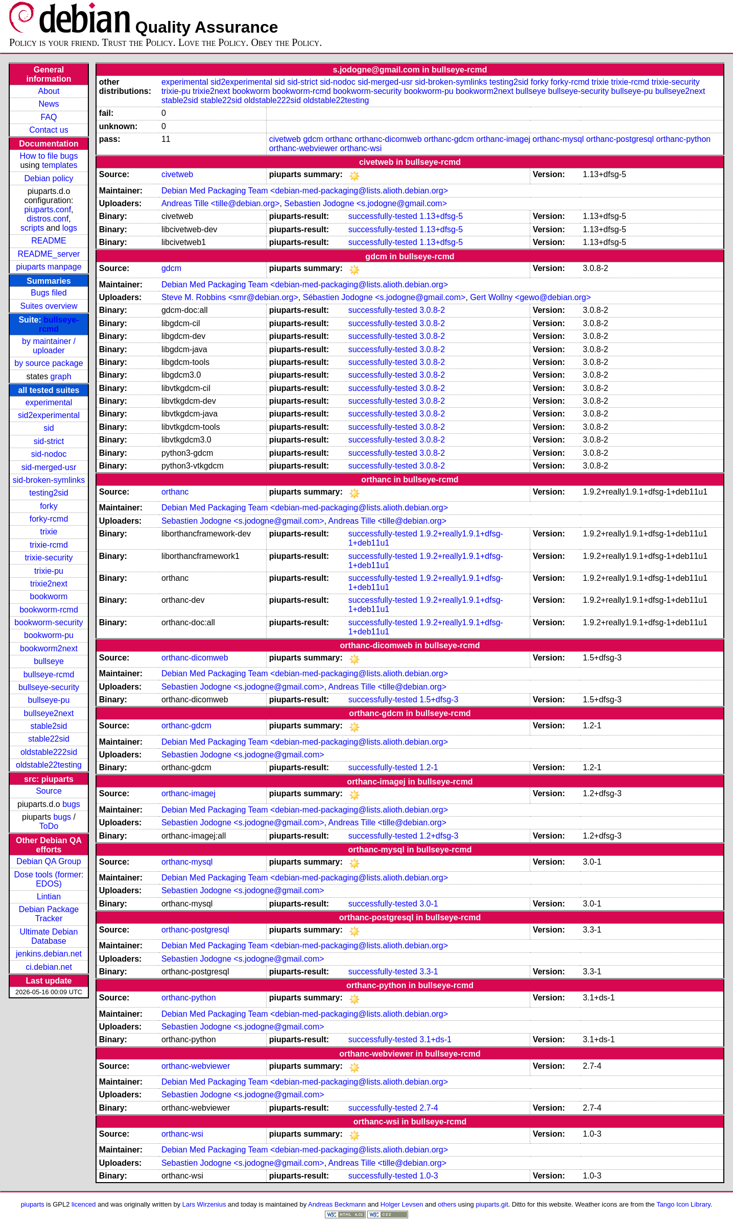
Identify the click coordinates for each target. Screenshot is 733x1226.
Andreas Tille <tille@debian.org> (220, 203)
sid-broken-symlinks (49, 480)
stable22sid (48, 738)
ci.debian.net (49, 967)
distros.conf (47, 218)
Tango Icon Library (683, 1204)
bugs (71, 804)
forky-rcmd (49, 518)
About (49, 91)
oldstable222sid (48, 752)
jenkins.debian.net (49, 953)
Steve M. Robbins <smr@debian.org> (229, 297)
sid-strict (49, 441)
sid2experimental (49, 415)
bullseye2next (49, 713)
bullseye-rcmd (49, 674)
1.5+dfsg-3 (438, 699)
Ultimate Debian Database (49, 936)
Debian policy (48, 178)
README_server (49, 254)
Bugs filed (48, 292)
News (48, 104)
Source (49, 791)
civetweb (285, 139)
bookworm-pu (49, 635)
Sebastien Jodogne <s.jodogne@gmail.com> (365, 203)
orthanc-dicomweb (388, 139)
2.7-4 (428, 1108)
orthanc (338, 139)
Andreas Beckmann (337, 1204)
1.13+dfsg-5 (441, 216)
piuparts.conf (47, 209)
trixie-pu (48, 571)
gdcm (313, 139)
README (48, 240)
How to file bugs (49, 156)
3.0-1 (428, 903)
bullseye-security (48, 687)
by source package (48, 363)
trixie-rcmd (49, 545)
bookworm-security (48, 622)
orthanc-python (683, 139)
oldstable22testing (49, 765)
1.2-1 (428, 767)
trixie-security (49, 557)
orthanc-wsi (361, 148)
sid (48, 428)
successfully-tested (382, 216)
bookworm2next (49, 648)
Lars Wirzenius (204, 1204)
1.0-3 (428, 1175)
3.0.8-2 (432, 310)
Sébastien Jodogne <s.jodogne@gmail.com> (384, 297)
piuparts (32, 1204)
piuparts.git (492, 1204)
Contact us (48, 130)
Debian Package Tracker (49, 914)
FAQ (48, 117)
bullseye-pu (49, 700)
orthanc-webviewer (303, 148)
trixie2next (48, 583)
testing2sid (48, 492)
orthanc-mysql (558, 139)
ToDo (48, 826)
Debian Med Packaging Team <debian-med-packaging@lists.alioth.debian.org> (304, 190)
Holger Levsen (402, 1204)
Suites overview (48, 306)
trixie (49, 531)
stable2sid (48, 726)
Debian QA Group (48, 861)
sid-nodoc (48, 454)
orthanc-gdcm (449, 139)
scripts (32, 228)
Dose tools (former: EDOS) (48, 879)
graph (61, 376)
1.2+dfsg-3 (438, 835)
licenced (84, 1204)
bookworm (49, 596)
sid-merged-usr (49, 467)
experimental (49, 402)
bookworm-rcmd (48, 609)
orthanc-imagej (503, 139)
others (447, 1204)
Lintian (49, 896)
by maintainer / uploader (49, 346)
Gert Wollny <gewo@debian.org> (530, 297)
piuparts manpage (48, 266)
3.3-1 (428, 971)
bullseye (49, 661)
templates (59, 165)
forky (49, 506)
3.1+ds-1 (435, 1039)
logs (69, 228)
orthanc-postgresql (620, 139)
